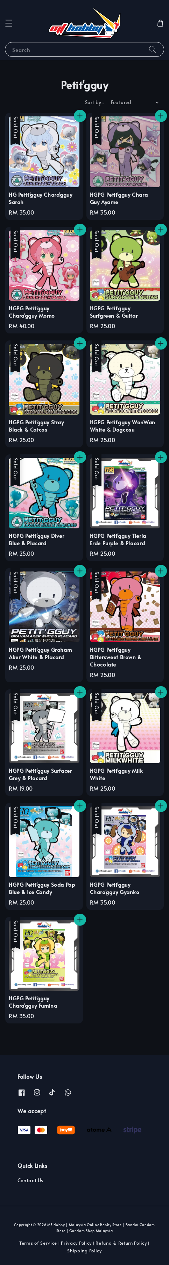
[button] (8, 23)
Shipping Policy (84, 1250)
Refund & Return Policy (121, 1243)
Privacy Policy (76, 1243)
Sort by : (94, 102)
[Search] (152, 49)
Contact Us (30, 1180)
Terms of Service (38, 1243)
